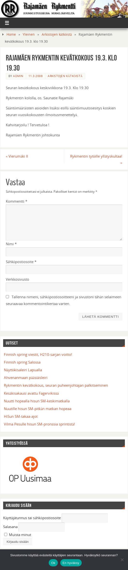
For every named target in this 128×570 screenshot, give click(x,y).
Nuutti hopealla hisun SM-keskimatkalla (37, 400)
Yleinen (29, 34)
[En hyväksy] (122, 559)
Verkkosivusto (17, 279)
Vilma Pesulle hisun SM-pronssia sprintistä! (39, 424)
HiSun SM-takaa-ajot (21, 416)
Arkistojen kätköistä (57, 34)
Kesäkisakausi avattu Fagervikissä (31, 393)
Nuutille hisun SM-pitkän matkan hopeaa (37, 408)
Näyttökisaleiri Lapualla (23, 369)
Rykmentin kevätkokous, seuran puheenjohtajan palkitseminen (56, 385)
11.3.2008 (35, 76)
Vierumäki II (17, 156)
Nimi (11, 243)
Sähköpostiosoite (21, 261)
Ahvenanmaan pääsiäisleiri (25, 377)
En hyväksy (71, 563)
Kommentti (16, 201)
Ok (53, 563)
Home (11, 34)
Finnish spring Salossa (22, 362)
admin (18, 76)
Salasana (10, 526)
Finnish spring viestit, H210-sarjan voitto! (38, 354)
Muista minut (17, 534)
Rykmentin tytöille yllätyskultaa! (96, 159)
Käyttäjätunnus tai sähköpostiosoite (32, 517)
